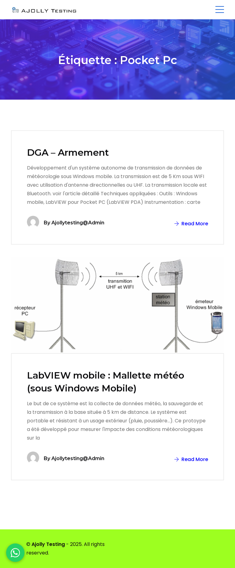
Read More (191, 223)
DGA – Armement (68, 152)
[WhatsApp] (15, 552)
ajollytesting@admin (77, 223)
